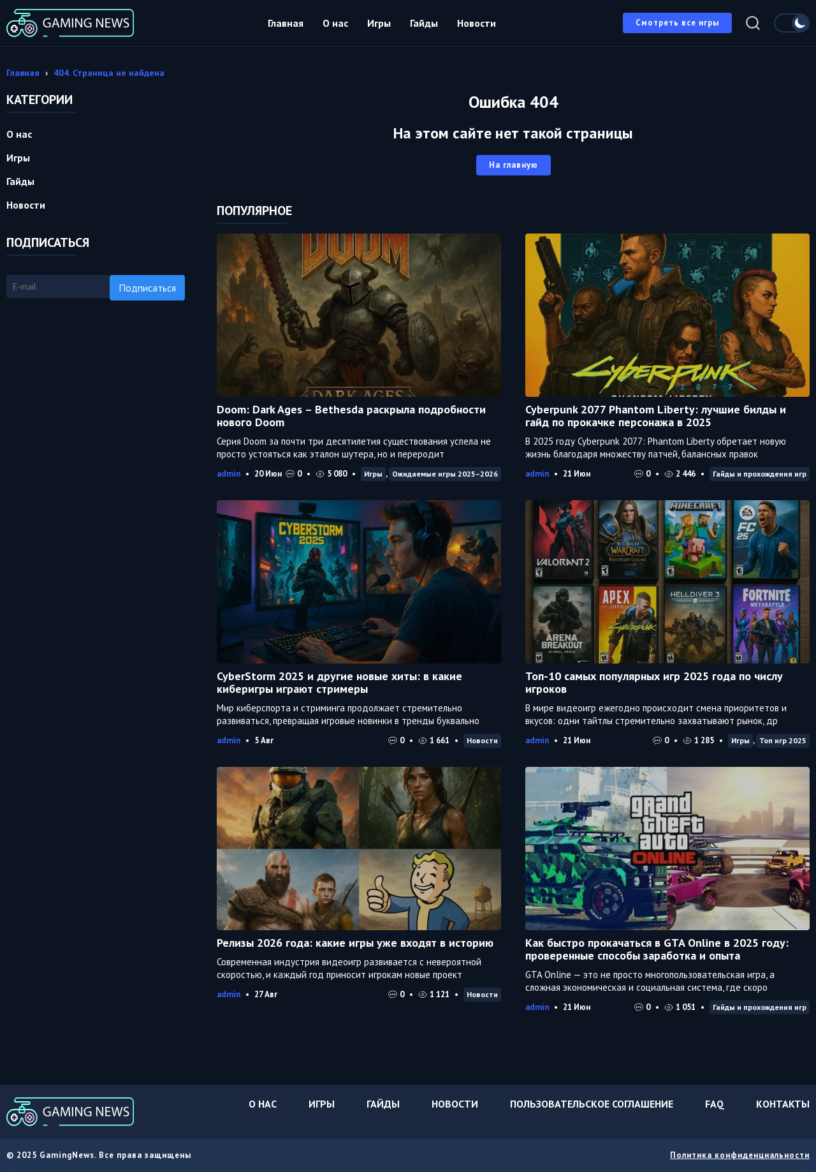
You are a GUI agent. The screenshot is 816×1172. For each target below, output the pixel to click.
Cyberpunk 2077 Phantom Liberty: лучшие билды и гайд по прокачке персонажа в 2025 (655, 415)
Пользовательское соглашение (591, 1103)
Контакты (783, 1103)
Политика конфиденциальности (740, 1155)
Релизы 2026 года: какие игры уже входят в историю (355, 942)
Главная (285, 23)
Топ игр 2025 (782, 740)
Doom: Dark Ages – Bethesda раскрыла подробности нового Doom (351, 415)
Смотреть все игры (677, 22)
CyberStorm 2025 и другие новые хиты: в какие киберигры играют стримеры (339, 682)
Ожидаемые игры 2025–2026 (445, 473)
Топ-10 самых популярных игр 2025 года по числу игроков (654, 682)
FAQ (714, 1103)
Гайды (424, 23)
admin (228, 473)
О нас (335, 23)
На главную (513, 164)
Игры (379, 23)
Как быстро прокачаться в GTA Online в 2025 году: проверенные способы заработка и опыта (657, 949)
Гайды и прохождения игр (759, 473)
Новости (476, 23)
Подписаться (147, 287)
